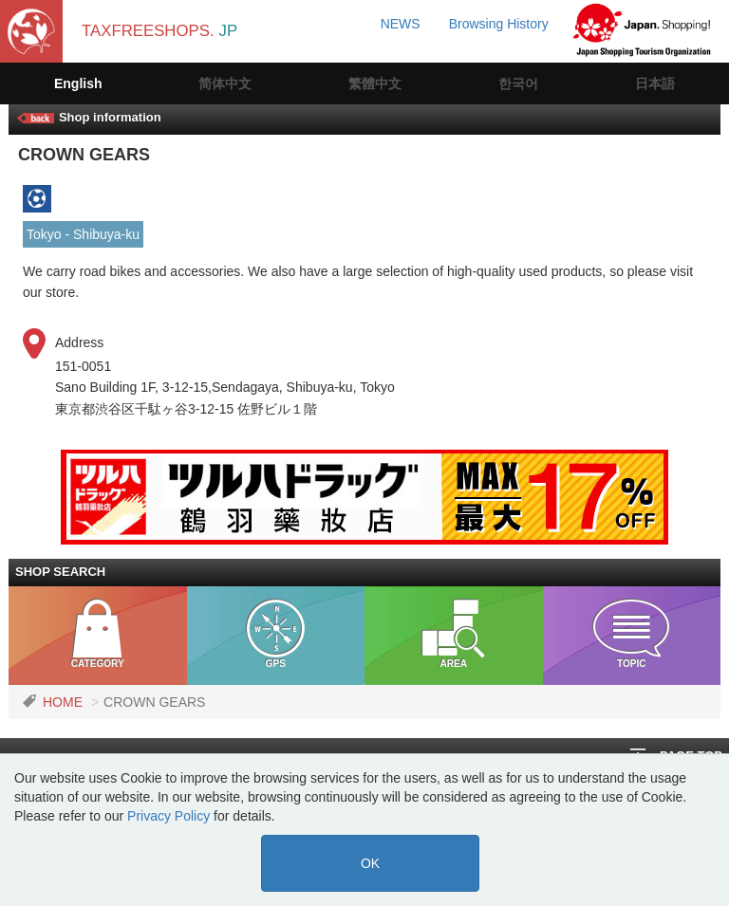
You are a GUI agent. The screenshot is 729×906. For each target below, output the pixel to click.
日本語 (655, 83)
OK (370, 863)
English (78, 83)
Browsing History (499, 23)
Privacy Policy (168, 815)
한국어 (518, 83)
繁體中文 (375, 83)
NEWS (401, 23)
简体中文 (225, 83)
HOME (63, 702)
